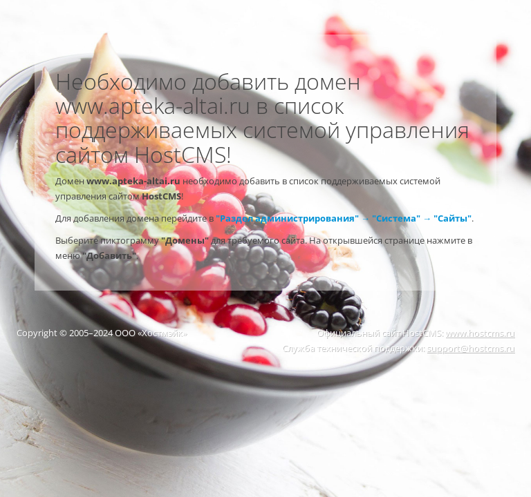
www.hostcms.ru (479, 333)
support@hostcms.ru (470, 348)
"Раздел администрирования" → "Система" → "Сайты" (344, 218)
